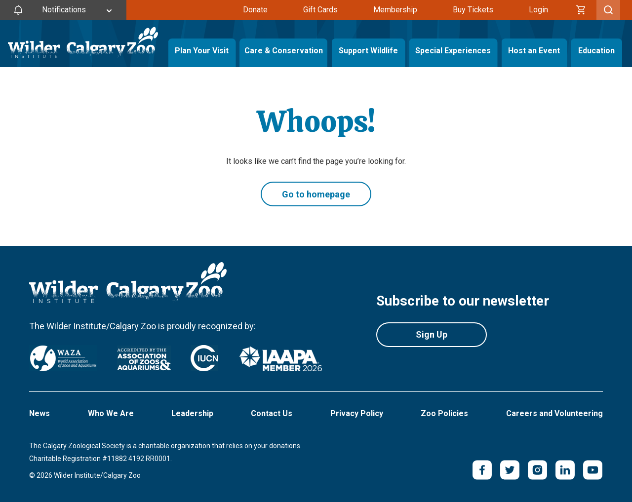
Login (538, 9)
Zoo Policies (444, 413)
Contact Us (271, 413)
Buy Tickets (473, 9)
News (39, 413)
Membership (395, 9)
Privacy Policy (356, 413)
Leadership (192, 413)
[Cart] (581, 10)
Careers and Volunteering (554, 413)
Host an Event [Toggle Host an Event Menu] (534, 50)
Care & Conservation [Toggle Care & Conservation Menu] (283, 50)
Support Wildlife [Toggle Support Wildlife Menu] (368, 50)
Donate (255, 9)
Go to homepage (316, 194)
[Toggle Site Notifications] (63, 10)
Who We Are (111, 413)
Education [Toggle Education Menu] (596, 50)
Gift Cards (320, 9)
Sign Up (431, 334)
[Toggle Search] (608, 10)
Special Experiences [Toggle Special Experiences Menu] (453, 50)
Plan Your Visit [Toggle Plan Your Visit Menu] (202, 50)
